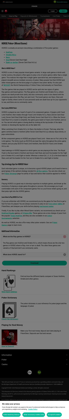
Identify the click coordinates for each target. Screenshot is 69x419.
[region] (34, 410)
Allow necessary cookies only (34, 414)
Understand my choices (11, 414)
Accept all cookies (54, 414)
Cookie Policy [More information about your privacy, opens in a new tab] (32, 409)
